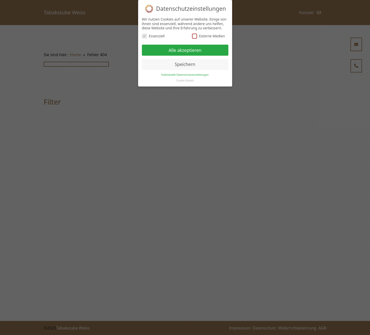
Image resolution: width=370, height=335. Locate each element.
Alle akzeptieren (185, 50)
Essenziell (153, 36)
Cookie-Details (185, 80)
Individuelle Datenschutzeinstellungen (185, 74)
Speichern (185, 64)
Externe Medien (208, 36)
